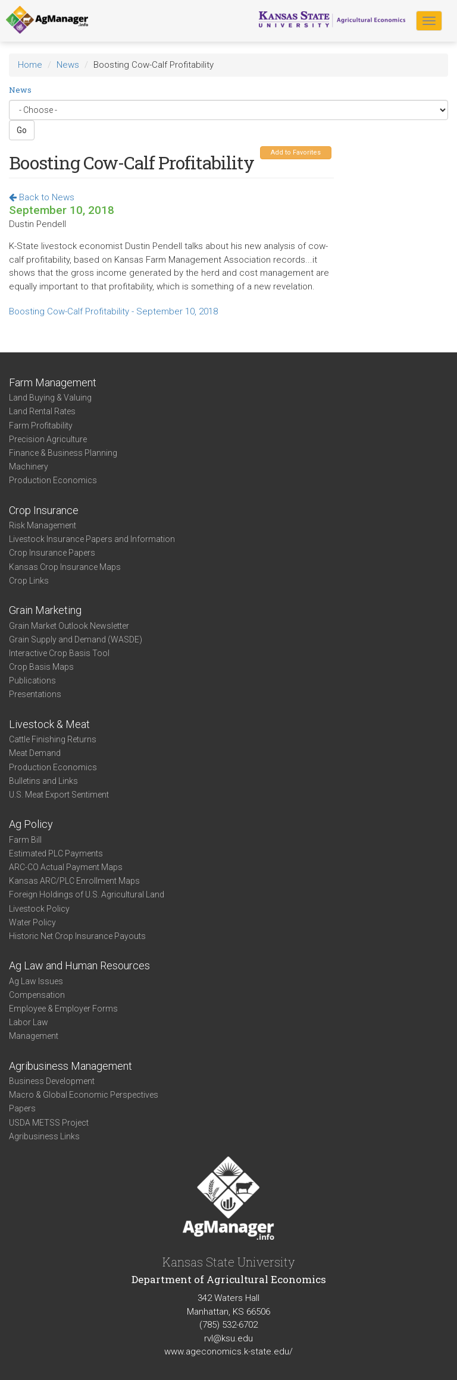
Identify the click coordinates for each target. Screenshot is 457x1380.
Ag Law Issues (36, 981)
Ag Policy (31, 824)
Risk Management (42, 525)
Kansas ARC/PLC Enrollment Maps (74, 881)
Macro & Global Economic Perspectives (83, 1094)
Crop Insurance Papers (52, 552)
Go (22, 130)
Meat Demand (35, 753)
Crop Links (29, 580)
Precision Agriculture (48, 439)
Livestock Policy (39, 908)
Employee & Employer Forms (63, 1008)
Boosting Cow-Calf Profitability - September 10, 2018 (113, 311)
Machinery (28, 466)
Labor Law (28, 1022)
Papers (22, 1108)
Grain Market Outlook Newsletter (69, 626)
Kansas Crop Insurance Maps (65, 567)
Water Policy (32, 922)
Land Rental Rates (42, 411)
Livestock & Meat (49, 724)
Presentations (35, 694)
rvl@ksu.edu (228, 1338)
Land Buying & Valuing (50, 397)
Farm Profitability (41, 425)
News (68, 64)
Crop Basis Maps (41, 667)
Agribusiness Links (44, 1136)
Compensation (37, 995)
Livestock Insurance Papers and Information (92, 539)
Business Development (52, 1081)
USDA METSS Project (49, 1122)
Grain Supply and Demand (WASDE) (75, 639)
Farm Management (52, 382)
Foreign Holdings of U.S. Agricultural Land (86, 894)
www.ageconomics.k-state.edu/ (228, 1351)
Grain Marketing (45, 610)
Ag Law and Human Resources (79, 965)
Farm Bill (25, 840)
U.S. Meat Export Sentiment (59, 794)
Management (33, 1036)
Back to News (41, 197)
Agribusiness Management (70, 1066)
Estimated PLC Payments (56, 853)
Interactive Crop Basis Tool (59, 653)
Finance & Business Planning (63, 453)
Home (30, 64)
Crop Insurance (44, 510)
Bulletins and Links (43, 781)
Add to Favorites (296, 152)
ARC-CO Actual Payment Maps (66, 867)
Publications (32, 680)
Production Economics (53, 480)
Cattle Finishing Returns (52, 739)
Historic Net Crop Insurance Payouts (77, 936)
